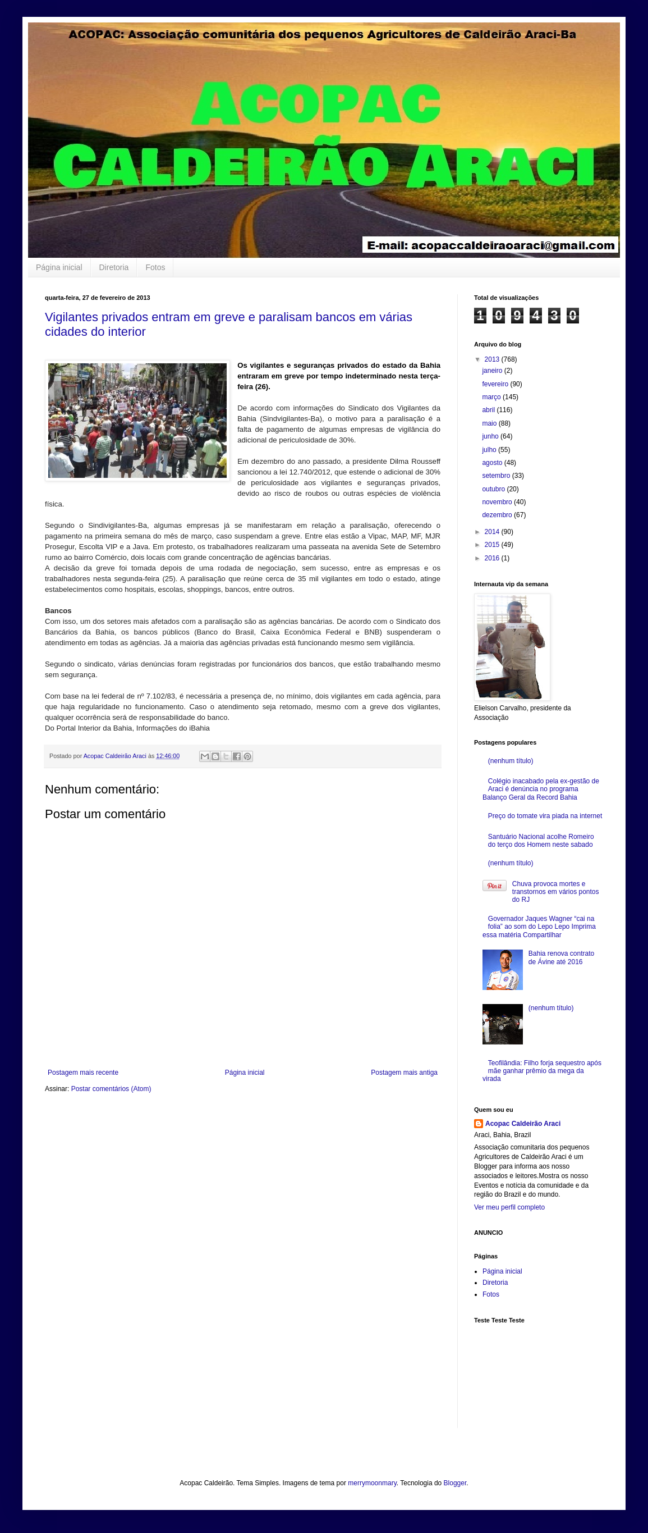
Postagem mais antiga (404, 1072)
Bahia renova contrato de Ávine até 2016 (561, 957)
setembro (497, 476)
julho (490, 450)
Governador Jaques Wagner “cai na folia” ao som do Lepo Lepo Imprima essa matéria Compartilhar (539, 927)
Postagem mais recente (83, 1072)
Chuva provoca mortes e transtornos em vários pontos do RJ (555, 892)
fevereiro (496, 384)
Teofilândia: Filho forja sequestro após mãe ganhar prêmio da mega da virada (541, 1071)
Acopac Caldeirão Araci (522, 1124)
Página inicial (59, 267)
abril (489, 410)
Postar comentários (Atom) (111, 1089)
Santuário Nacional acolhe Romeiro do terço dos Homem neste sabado (541, 840)
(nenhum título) (511, 761)
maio (490, 423)
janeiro (493, 371)
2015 (493, 545)
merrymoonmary (372, 1483)
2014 (493, 532)
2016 (493, 558)
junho (491, 436)
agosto (493, 463)
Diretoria (114, 267)
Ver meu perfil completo (509, 1207)
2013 (493, 359)
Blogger (455, 1483)
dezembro (498, 515)
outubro (494, 489)
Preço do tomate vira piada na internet (545, 816)
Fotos (155, 267)
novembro (498, 502)
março (492, 397)
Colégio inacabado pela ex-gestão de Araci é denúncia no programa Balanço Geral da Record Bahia (540, 789)
